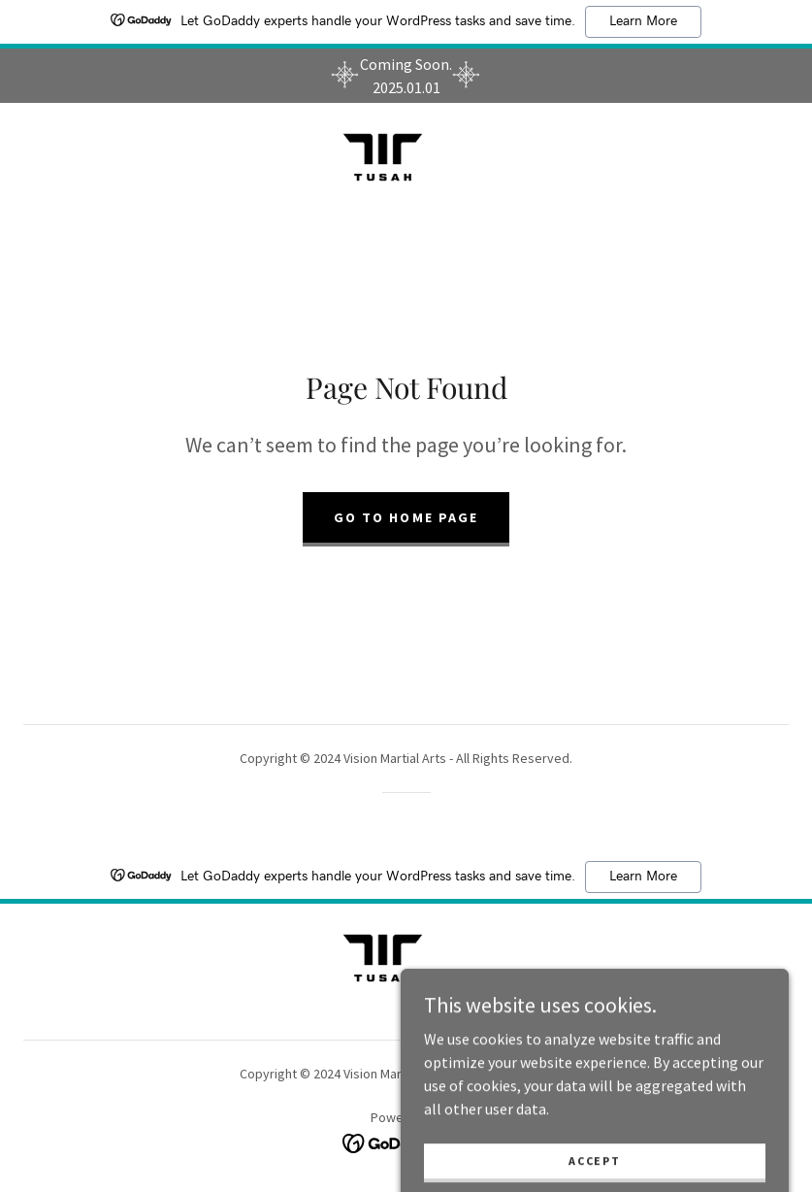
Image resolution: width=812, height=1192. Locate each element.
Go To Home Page (405, 517)
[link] (383, 157)
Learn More (643, 21)
